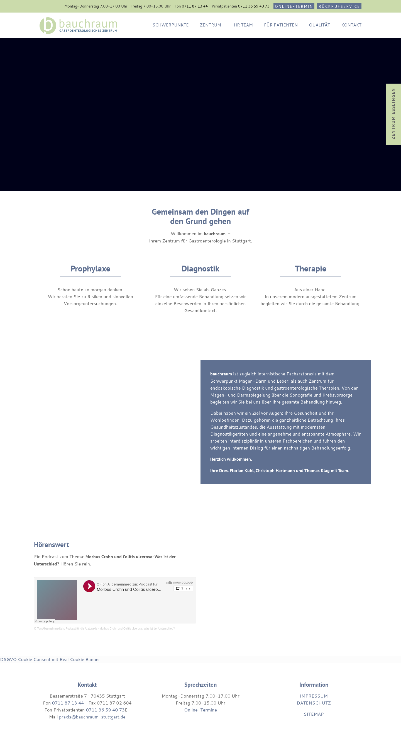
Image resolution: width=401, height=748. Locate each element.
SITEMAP (314, 714)
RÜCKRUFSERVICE (339, 6)
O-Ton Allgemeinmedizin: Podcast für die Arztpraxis (65, 628)
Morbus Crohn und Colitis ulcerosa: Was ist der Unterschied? (137, 628)
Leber (282, 381)
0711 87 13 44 (195, 6)
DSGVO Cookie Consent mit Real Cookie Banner (50, 659)
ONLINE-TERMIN (294, 6)
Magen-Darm (252, 381)
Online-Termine (200, 709)
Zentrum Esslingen (393, 113)
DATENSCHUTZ (314, 703)
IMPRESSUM (313, 696)
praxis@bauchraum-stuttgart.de (92, 716)
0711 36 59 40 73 (254, 6)
